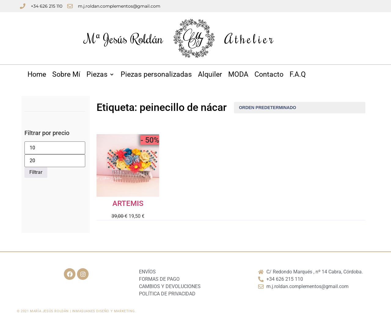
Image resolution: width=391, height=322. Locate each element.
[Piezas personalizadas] (156, 75)
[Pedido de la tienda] (299, 107)
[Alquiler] (210, 75)
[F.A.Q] (298, 75)
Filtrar (35, 172)
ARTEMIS (128, 203)
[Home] (36, 75)
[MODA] (238, 75)
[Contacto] (269, 75)
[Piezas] (100, 75)
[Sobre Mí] (66, 75)
